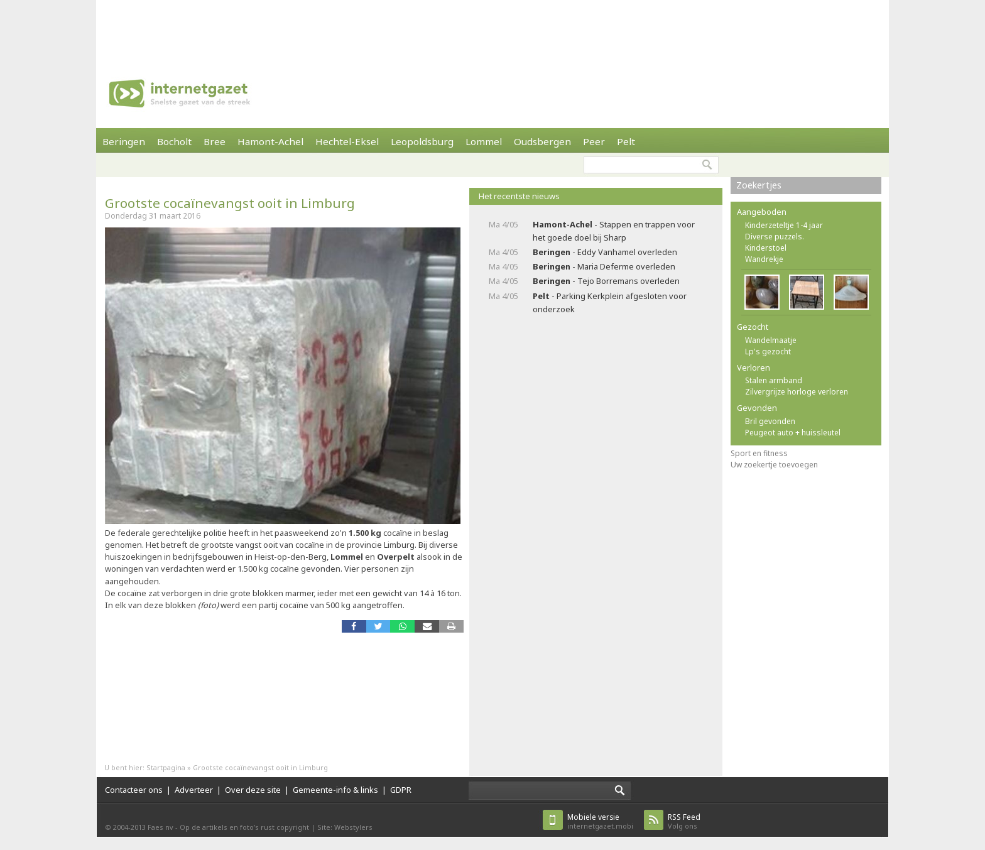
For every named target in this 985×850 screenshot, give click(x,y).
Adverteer (194, 789)
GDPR (400, 789)
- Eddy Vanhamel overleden (605, 252)
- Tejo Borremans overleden (606, 280)
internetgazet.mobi (600, 821)
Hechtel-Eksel (347, 141)
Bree (215, 141)
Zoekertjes (758, 185)
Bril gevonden (770, 421)
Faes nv (160, 827)
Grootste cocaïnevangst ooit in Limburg (230, 203)
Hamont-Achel (270, 141)
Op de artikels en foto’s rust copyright (244, 827)
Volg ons (684, 821)
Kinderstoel (765, 247)
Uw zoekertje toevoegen (774, 464)
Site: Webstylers (345, 827)
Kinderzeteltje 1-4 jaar (784, 225)
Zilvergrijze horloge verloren (796, 391)
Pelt (626, 141)
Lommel (483, 141)
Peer (594, 141)
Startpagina (165, 767)
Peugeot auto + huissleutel (793, 432)
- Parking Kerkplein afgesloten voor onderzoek (610, 302)
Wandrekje (764, 259)
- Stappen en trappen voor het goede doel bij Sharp (614, 231)
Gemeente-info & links (335, 789)
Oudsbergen (542, 141)
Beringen (123, 141)
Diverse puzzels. (774, 236)
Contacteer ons (134, 789)
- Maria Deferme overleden (604, 266)
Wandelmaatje (771, 340)
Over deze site (253, 789)
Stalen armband (773, 380)
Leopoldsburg (422, 141)
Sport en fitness (759, 453)
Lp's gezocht (768, 351)
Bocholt (174, 141)
